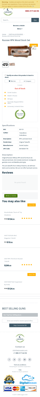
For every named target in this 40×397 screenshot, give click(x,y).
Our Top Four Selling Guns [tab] (12, 315)
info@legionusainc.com (20, 350)
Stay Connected (20, 325)
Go (35, 20)
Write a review (11, 196)
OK (33, 6)
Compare (27, 81)
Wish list (12, 81)
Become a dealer (19, 25)
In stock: (20, 85)
